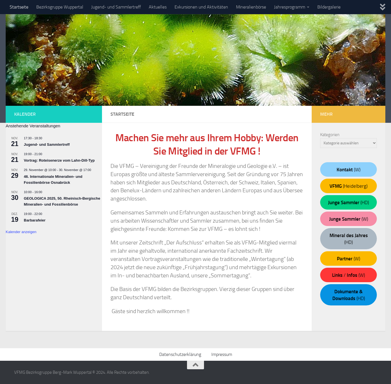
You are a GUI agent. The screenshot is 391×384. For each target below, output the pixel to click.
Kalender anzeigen (21, 232)
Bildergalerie (329, 7)
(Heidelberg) (348, 186)
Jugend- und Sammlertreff (116, 7)
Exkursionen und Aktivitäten (201, 7)
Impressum (221, 354)
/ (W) (348, 275)
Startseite (19, 7)
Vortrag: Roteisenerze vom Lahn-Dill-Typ (59, 160)
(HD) (348, 202)
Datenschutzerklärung (180, 354)
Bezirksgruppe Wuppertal (59, 7)
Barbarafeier (35, 220)
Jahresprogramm (289, 7)
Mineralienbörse (251, 7)
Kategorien (329, 134)
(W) (348, 169)
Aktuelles (158, 7)
